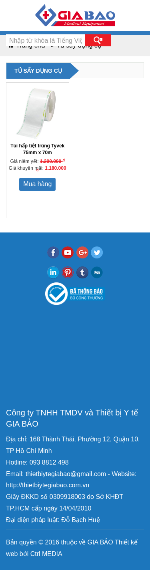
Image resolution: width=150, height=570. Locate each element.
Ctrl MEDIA (45, 553)
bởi (23, 553)
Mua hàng (37, 184)
